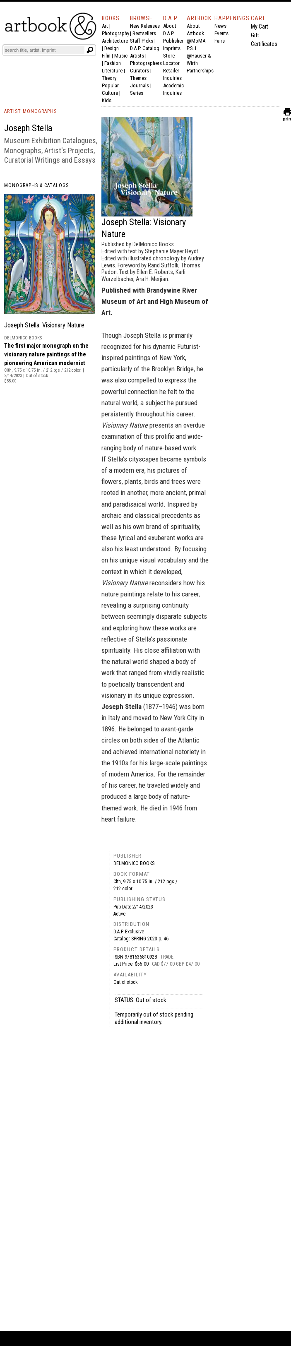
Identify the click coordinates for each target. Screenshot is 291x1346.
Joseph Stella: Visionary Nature (44, 325)
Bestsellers (144, 33)
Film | (108, 56)
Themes (138, 78)
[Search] (44, 50)
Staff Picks (141, 41)
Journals (139, 85)
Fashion (112, 63)
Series (136, 93)
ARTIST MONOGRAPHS (30, 111)
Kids (106, 100)
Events (221, 33)
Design (111, 48)
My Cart (259, 26)
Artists (137, 56)
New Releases (145, 26)
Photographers (146, 63)
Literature (112, 70)
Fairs (219, 41)
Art (105, 26)
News (220, 26)
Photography (115, 33)
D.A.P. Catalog (144, 48)
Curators (139, 70)
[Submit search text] (89, 50)
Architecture (115, 41)
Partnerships (200, 70)
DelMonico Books (133, 863)
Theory (109, 78)
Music (120, 56)
